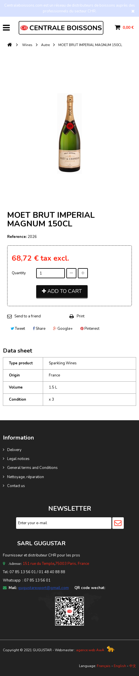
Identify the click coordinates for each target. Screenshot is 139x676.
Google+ (63, 328)
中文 (132, 666)
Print (80, 316)
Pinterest (89, 328)
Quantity (19, 273)
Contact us (16, 485)
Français (104, 666)
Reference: (17, 236)
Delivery (14, 449)
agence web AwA (90, 650)
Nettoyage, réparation (25, 477)
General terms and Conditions (32, 467)
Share (39, 328)
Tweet (18, 328)
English (120, 666)
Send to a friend (27, 316)
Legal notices (18, 458)
